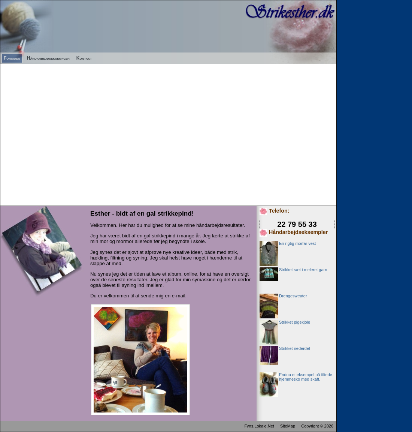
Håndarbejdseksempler (48, 58)
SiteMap (287, 426)
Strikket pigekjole (294, 322)
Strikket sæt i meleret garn (303, 269)
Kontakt (84, 58)
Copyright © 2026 (317, 426)
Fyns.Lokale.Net (259, 426)
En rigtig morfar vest (297, 243)
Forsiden (12, 58)
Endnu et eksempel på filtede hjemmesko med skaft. (305, 376)
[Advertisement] (70, 134)
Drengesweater (293, 296)
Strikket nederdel (294, 348)
